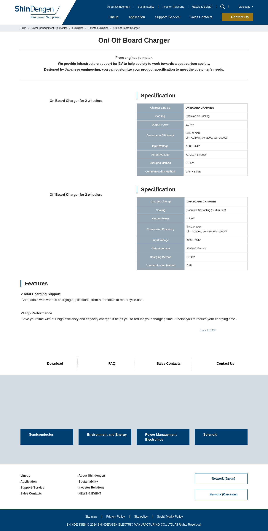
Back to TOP (208, 330)
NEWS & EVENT (202, 6)
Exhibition (78, 28)
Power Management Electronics (49, 28)
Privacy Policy (115, 516)
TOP (23, 28)
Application (28, 481)
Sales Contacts (31, 493)
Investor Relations (173, 6)
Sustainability (146, 6)
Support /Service (32, 487)
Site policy (141, 516)
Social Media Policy (170, 516)
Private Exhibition (98, 28)
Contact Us (240, 17)
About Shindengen (118, 6)
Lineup (25, 475)
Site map (91, 516)
